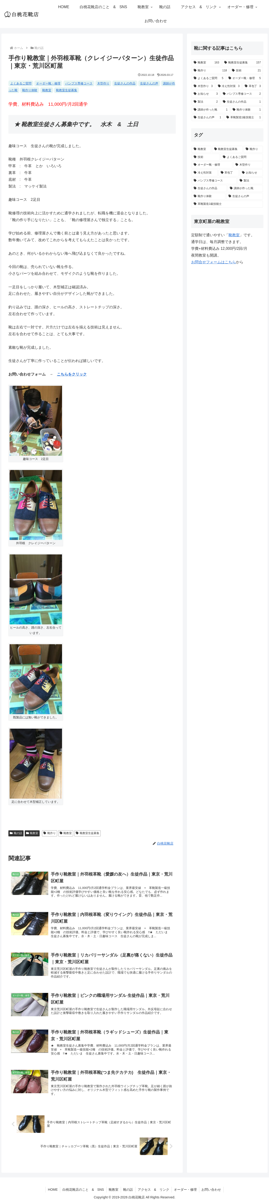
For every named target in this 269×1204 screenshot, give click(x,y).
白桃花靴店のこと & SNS (82, 1189)
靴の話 (16, 833)
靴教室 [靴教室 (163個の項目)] (46, 90)
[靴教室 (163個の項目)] (206, 62)
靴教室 (32, 833)
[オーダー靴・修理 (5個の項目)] (244, 78)
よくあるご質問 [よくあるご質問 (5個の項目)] (20, 83)
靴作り (49, 833)
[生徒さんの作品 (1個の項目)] (242, 101)
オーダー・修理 (185, 1189)
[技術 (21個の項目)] (246, 70)
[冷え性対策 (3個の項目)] (229, 86)
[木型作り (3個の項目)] (203, 86)
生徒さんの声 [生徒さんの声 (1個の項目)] (149, 83)
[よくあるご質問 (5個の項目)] (208, 78)
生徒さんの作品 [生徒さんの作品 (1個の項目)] (124, 83)
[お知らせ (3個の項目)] (206, 93)
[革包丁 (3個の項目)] (253, 86)
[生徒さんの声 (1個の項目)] (207, 117)
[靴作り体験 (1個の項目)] (247, 109)
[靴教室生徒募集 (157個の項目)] (242, 62)
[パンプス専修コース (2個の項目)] (242, 93)
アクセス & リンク (153, 1189)
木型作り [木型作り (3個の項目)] (103, 83)
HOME (52, 1189)
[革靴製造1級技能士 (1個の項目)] (243, 117)
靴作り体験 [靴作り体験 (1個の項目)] (29, 90)
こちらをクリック (72, 374)
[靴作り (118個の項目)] (210, 70)
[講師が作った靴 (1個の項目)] (211, 109)
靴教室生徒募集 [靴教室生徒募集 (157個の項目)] (66, 90)
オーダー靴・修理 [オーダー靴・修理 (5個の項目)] (48, 83)
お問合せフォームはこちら (213, 262)
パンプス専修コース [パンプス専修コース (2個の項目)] (79, 83)
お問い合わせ (212, 1189)
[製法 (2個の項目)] (206, 101)
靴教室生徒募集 (87, 833)
